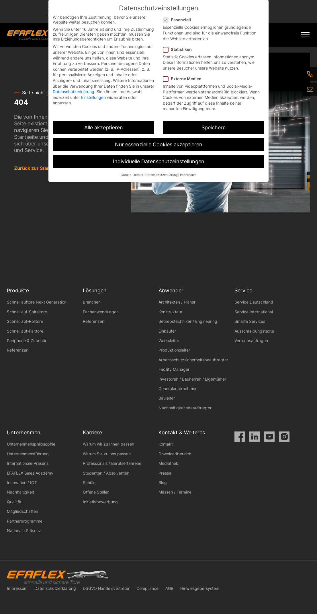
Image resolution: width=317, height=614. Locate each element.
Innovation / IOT (22, 482)
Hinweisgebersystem (199, 588)
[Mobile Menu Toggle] (305, 35)
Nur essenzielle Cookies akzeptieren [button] (158, 144)
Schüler (90, 482)
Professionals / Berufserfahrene (112, 463)
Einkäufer (167, 331)
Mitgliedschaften (22, 511)
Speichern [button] (213, 127)
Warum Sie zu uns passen (107, 453)
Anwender (170, 290)
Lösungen (95, 290)
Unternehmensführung (28, 453)
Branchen (92, 302)
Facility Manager (173, 369)
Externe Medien (184, 78)
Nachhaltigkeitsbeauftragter (185, 407)
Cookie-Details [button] (132, 175)
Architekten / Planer (176, 302)
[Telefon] (310, 74)
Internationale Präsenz (28, 463)
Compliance (147, 588)
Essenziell (179, 19)
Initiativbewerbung (100, 501)
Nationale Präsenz (24, 530)
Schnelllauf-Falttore (25, 331)
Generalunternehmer (177, 388)
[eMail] (310, 89)
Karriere (92, 432)
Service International (253, 311)
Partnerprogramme (24, 521)
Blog (162, 482)
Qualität (14, 501)
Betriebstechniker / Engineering (187, 321)
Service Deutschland (253, 302)
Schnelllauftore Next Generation (36, 302)
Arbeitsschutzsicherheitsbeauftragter (193, 359)
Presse (164, 473)
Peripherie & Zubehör (26, 340)
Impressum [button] (188, 175)
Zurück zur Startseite (38, 168)
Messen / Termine (174, 492)
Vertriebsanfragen (251, 340)
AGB (169, 588)
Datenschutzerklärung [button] (161, 175)
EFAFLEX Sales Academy (30, 473)
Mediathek (168, 463)
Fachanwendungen (101, 311)
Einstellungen (93, 97)
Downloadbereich (174, 453)
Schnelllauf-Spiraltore (27, 311)
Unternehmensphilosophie (31, 444)
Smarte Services (249, 321)
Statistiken (179, 49)
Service (243, 290)
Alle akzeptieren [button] (103, 127)
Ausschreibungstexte (254, 331)
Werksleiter (168, 340)
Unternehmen (23, 432)
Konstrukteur (170, 311)
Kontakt (165, 444)
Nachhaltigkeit (20, 492)
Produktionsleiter (174, 350)
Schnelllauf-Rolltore (25, 321)
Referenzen (17, 350)
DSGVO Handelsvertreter (106, 588)
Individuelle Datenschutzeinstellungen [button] (158, 161)
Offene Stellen (96, 492)
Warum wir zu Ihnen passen (108, 444)
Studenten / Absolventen (106, 473)
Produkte (18, 290)
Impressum (17, 588)
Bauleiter (166, 398)
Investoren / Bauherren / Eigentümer (192, 379)
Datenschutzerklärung (55, 588)
